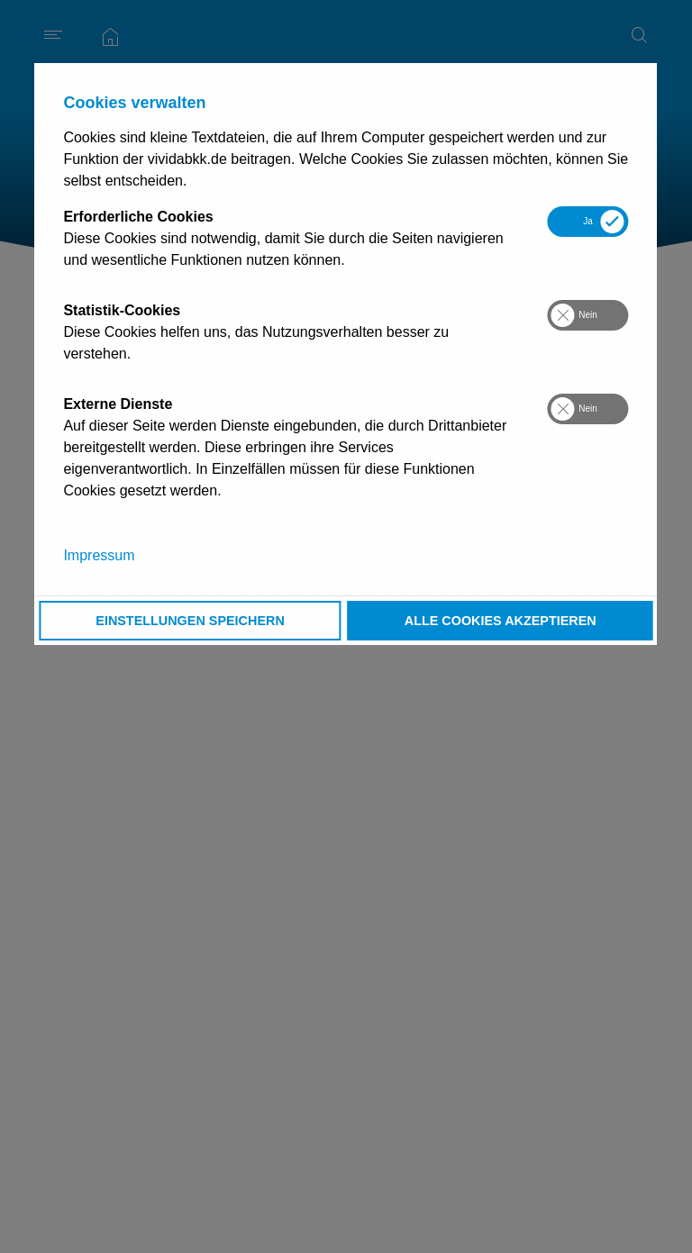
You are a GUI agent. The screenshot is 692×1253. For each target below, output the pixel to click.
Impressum (98, 555)
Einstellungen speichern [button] (190, 620)
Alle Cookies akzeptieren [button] (500, 620)
